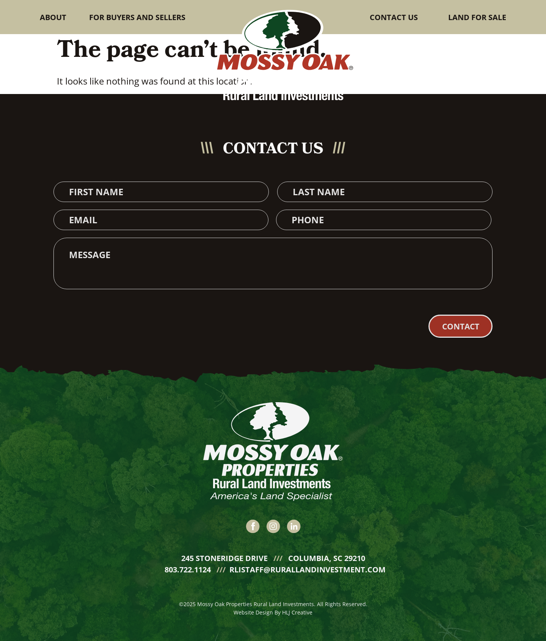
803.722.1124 (189, 568)
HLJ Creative (297, 610)
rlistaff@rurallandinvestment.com (307, 568)
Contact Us (394, 17)
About (53, 17)
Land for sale (477, 17)
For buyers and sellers (137, 17)
